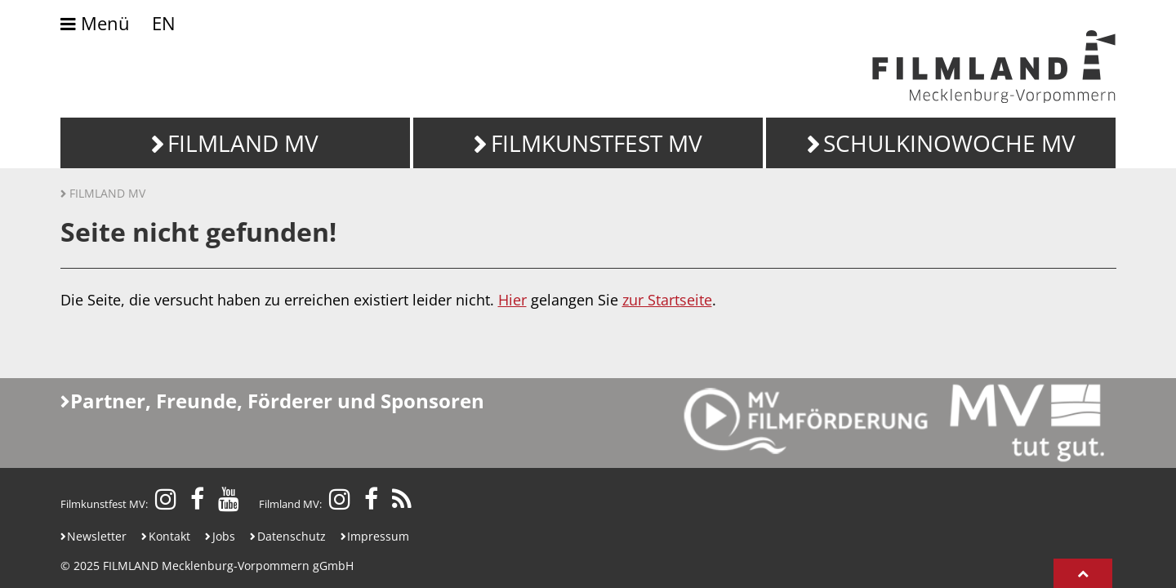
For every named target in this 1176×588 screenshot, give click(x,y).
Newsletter (97, 536)
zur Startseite (667, 300)
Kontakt (169, 536)
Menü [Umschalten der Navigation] (95, 24)
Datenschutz (291, 536)
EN (164, 23)
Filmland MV (107, 193)
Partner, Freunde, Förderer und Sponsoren (277, 400)
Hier (512, 300)
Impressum (378, 536)
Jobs (223, 536)
